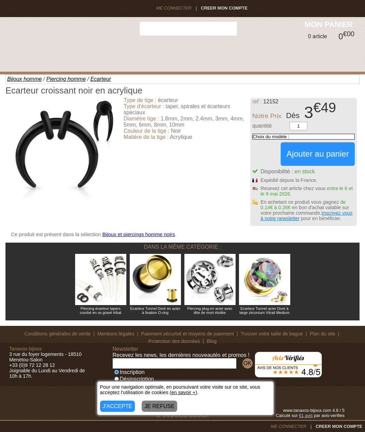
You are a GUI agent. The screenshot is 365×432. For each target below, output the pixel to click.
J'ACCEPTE (117, 406)
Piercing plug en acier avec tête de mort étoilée (209, 310)
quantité (262, 126)
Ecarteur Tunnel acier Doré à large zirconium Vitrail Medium (264, 310)
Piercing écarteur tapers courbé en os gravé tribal (100, 310)
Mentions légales (115, 333)
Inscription (129, 372)
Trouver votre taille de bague (272, 333)
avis (306, 415)
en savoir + (183, 392)
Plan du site (322, 333)
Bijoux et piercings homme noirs (138, 234)
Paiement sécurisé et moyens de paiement (187, 333)
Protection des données (174, 341)
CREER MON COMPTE (224, 8)
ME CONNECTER (174, 8)
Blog (212, 341)
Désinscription (134, 379)
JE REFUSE (159, 406)
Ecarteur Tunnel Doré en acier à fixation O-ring (155, 310)
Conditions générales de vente (57, 333)
